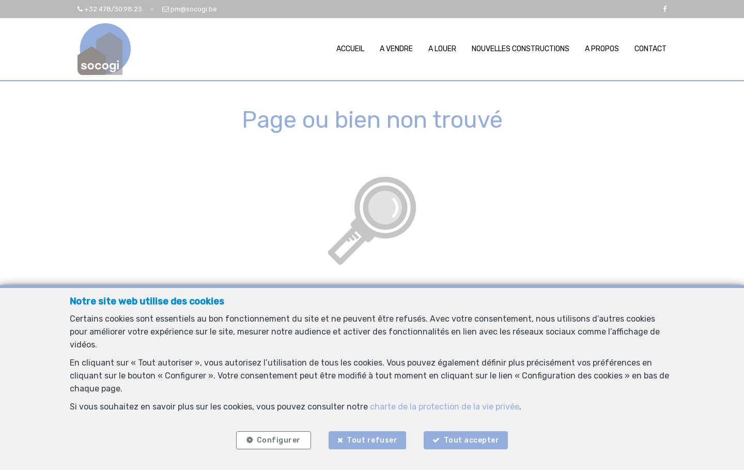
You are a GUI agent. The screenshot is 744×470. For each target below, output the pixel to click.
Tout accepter (472, 440)
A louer (442, 48)
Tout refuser (372, 440)
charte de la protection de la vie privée (444, 407)
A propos (602, 48)
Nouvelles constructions (520, 48)
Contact (650, 48)
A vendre (396, 48)
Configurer (279, 440)
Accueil (350, 48)
